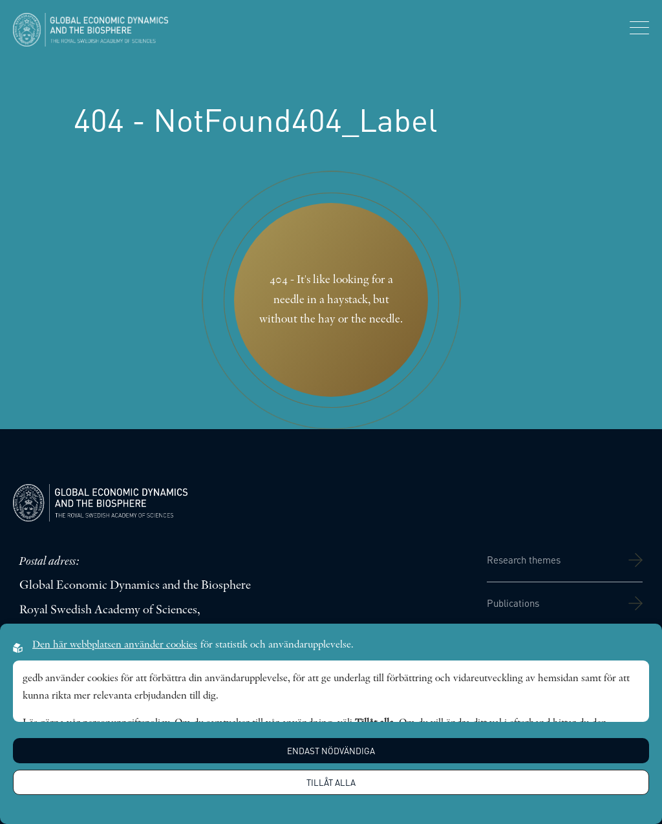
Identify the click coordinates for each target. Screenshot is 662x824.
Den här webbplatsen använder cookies (114, 645)
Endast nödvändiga (331, 750)
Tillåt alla (331, 782)
